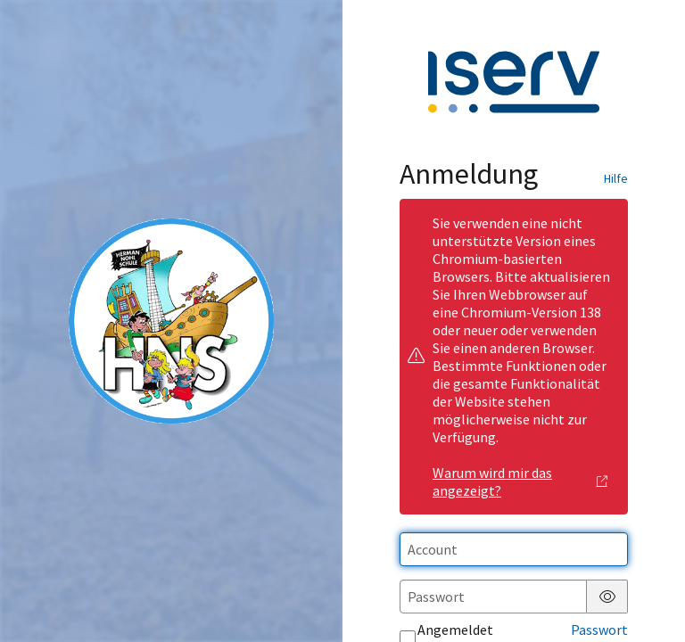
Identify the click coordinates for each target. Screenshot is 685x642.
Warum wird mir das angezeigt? (520, 481)
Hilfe (616, 178)
